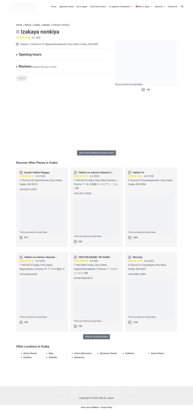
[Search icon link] (182, 6)
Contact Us (172, 7)
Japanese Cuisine (66, 7)
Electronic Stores (109, 354)
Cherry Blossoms (83, 354)
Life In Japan (81, 7)
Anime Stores (30, 354)
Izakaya (48, 24)
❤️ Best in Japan (144, 6)
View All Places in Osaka (96, 338)
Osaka (37, 24)
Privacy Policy (94, 393)
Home (53, 7)
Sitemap (127, 393)
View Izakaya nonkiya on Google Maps (96, 153)
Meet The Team (79, 393)
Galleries (130, 354)
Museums (79, 358)
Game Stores (158, 354)
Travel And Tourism (98, 7)
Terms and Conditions (112, 393)
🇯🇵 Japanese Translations (121, 6)
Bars (51, 354)
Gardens (27, 358)
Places (28, 24)
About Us (160, 6)
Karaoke (53, 358)
